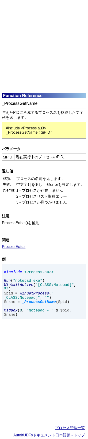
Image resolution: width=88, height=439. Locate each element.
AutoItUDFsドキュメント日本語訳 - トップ (49, 435)
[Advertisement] (44, 46)
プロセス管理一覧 (70, 428)
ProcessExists (13, 247)
